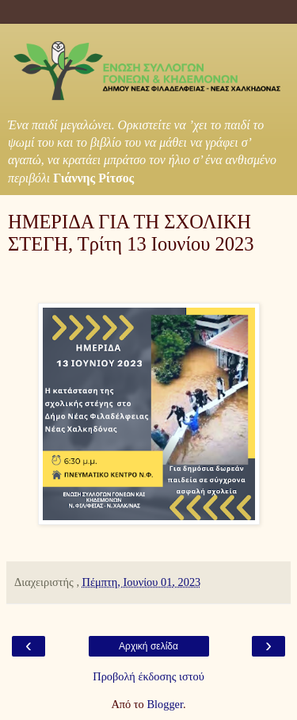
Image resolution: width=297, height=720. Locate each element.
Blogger (165, 704)
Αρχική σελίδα (148, 646)
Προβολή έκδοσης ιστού (148, 676)
